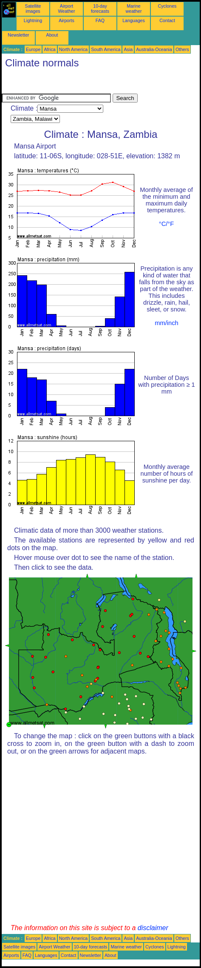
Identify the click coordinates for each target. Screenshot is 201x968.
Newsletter (18, 34)
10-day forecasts (100, 8)
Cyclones (167, 6)
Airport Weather (66, 8)
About (52, 34)
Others (182, 49)
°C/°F (166, 223)
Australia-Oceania (154, 49)
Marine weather (134, 8)
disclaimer (153, 927)
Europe (33, 49)
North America (73, 49)
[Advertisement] (70, 83)
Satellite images (33, 8)
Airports (66, 20)
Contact (167, 20)
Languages (133, 20)
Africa (49, 49)
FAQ (100, 20)
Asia (128, 49)
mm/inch (166, 323)
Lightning (33, 20)
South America (105, 49)
